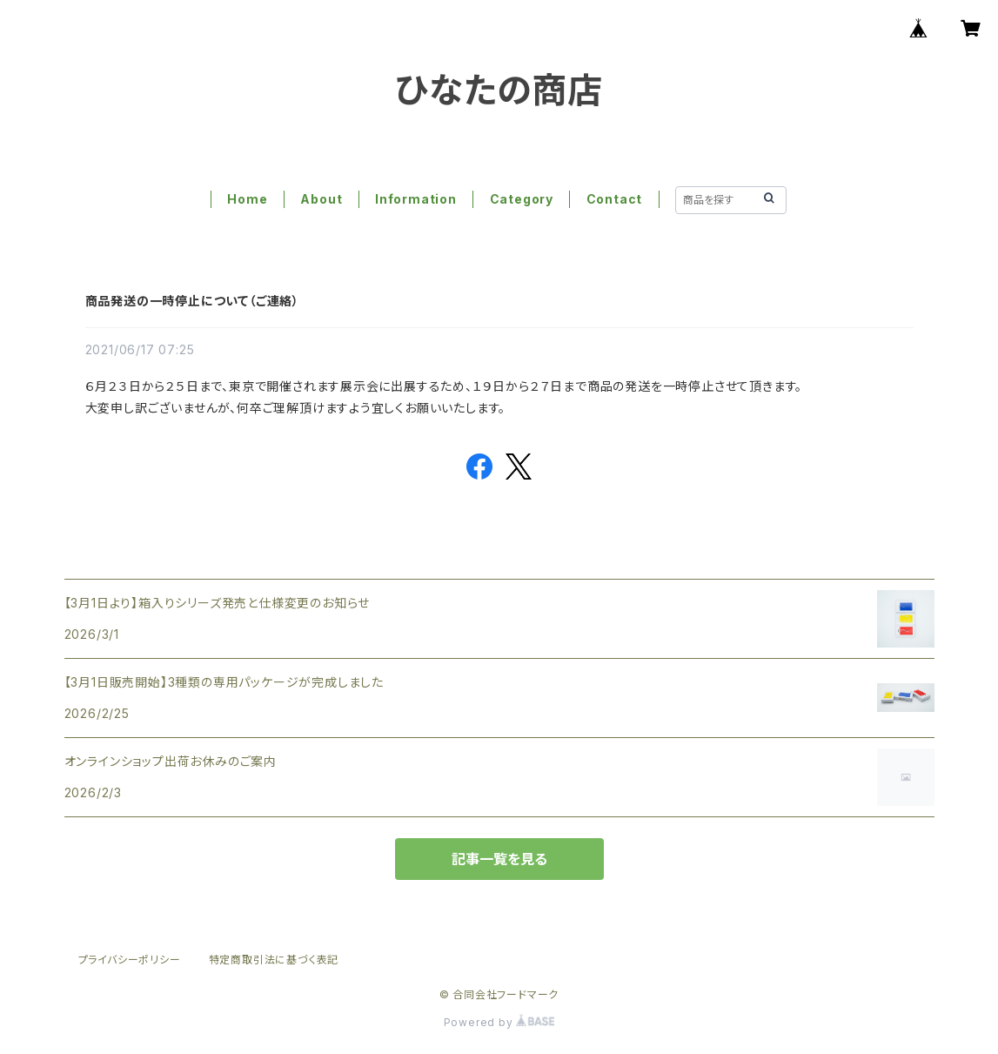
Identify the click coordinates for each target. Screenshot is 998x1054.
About (321, 198)
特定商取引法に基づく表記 (274, 959)
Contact (614, 198)
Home (247, 198)
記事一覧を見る (499, 859)
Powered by (499, 1022)
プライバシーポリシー (129, 959)
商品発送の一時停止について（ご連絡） (192, 300)
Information (416, 198)
